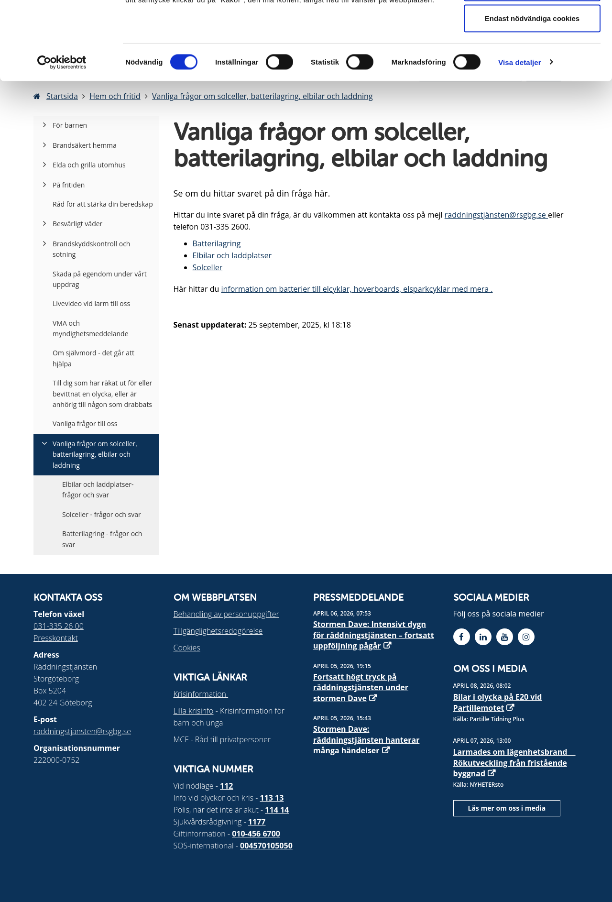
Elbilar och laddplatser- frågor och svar (98, 489)
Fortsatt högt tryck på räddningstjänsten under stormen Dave (360, 687)
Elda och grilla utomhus (89, 164)
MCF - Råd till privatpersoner (222, 739)
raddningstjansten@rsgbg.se (82, 731)
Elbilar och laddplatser (232, 255)
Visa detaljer (519, 132)
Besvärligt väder (77, 223)
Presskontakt (55, 638)
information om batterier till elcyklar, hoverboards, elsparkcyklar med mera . (356, 289)
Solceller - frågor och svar (101, 514)
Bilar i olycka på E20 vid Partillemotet (497, 702)
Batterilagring (217, 243)
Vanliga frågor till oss (85, 423)
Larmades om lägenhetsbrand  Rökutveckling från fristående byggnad (514, 763)
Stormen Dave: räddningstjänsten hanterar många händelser (366, 740)
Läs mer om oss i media (507, 808)
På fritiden (69, 184)
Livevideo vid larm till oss (91, 303)
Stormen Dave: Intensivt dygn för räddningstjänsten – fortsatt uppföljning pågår (373, 635)
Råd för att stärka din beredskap (103, 204)
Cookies (187, 647)
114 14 (277, 809)
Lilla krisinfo (194, 710)
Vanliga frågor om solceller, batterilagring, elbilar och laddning (95, 454)
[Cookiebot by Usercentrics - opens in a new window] (62, 132)
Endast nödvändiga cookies (532, 88)
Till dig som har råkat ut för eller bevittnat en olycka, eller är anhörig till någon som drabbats (102, 393)
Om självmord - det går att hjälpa (93, 358)
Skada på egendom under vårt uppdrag (100, 279)
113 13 (272, 797)
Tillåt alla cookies (532, 25)
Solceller (208, 267)
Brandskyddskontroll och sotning (91, 249)
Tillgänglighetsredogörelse (218, 631)
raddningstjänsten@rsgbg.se (496, 214)
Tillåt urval (532, 57)
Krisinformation (201, 694)
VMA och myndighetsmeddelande (91, 328)
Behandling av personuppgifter (226, 614)
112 (226, 786)
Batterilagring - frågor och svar (102, 539)
